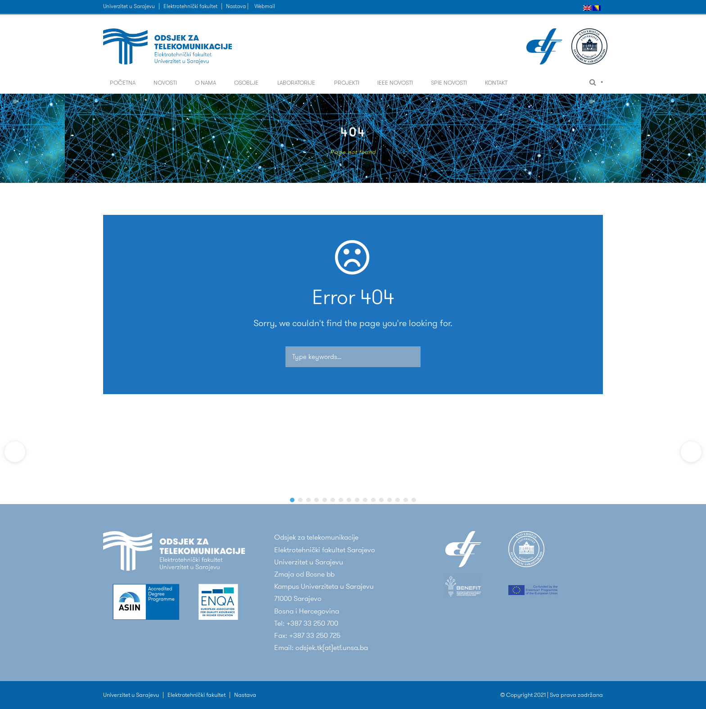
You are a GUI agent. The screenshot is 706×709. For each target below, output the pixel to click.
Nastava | (238, 6)
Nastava (245, 695)
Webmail (264, 6)
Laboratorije (296, 82)
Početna (123, 82)
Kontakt (496, 82)
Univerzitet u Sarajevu (129, 6)
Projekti (346, 82)
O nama (205, 82)
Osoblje (246, 82)
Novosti (165, 82)
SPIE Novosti (449, 82)
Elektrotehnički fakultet (190, 6)
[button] (15, 451)
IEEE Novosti (395, 82)
